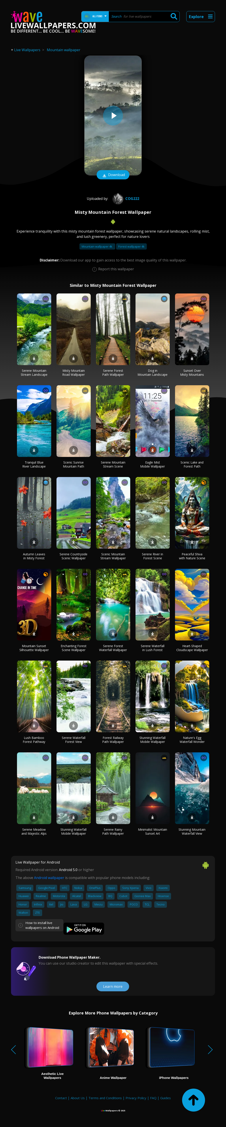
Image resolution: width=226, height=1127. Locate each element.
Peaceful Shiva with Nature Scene (192, 556)
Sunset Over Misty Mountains (192, 372)
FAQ (153, 1098)
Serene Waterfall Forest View (73, 740)
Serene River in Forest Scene (152, 556)
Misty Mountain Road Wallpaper (73, 372)
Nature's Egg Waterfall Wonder (192, 740)
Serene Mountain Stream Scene (113, 464)
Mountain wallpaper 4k (97, 246)
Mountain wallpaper (63, 49)
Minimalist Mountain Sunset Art (152, 831)
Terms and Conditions (105, 1098)
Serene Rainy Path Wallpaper (113, 831)
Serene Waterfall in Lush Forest (152, 648)
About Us (78, 1098)
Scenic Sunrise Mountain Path (73, 464)
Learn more (112, 986)
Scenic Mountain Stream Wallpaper (113, 556)
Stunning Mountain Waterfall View (192, 831)
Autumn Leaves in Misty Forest (34, 556)
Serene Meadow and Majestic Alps (34, 831)
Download (113, 175)
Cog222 (125, 198)
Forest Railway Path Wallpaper (113, 740)
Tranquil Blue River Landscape (34, 464)
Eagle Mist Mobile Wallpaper (152, 464)
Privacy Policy (136, 1098)
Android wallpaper (49, 877)
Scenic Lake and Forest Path (192, 464)
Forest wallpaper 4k (131, 246)
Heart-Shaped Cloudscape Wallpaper (192, 648)
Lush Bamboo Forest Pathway (34, 740)
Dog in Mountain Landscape (152, 372)
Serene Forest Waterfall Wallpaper (113, 648)
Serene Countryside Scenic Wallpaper (73, 556)
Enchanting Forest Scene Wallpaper (74, 648)
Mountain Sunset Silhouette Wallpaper (34, 648)
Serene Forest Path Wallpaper (113, 372)
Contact (61, 1098)
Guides (165, 1098)
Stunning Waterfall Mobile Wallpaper (152, 740)
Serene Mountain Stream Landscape (34, 372)
